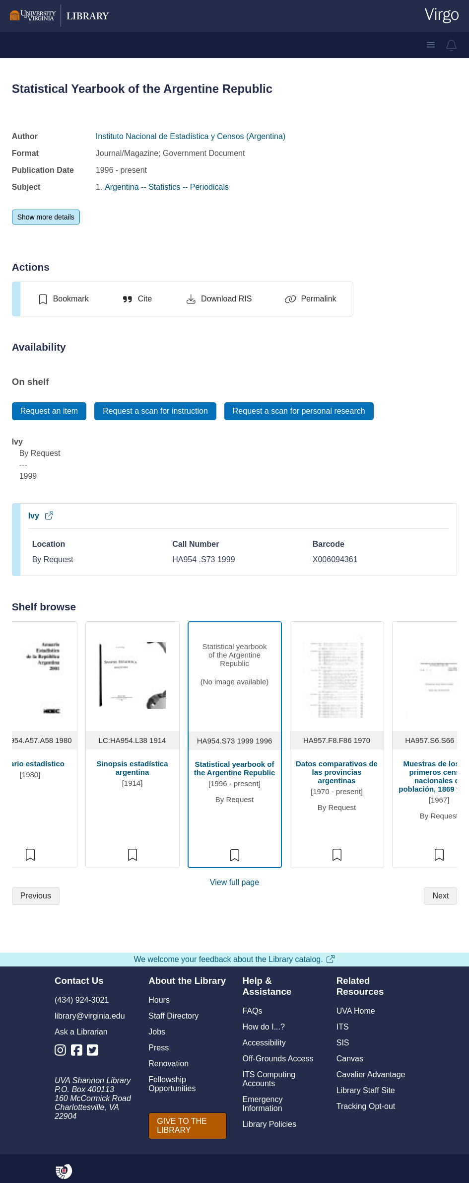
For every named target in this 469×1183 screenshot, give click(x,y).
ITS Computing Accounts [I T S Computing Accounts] (269, 1079)
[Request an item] (49, 411)
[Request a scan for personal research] (299, 411)
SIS (342, 1042)
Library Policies (269, 1124)
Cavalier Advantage (370, 1074)
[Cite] (136, 299)
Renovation (168, 1063)
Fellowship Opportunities (172, 1084)
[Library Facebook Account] (79, 1052)
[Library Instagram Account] (63, 1052)
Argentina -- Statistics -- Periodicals (167, 187)
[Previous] (36, 896)
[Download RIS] (218, 299)
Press (158, 1047)
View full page (234, 882)
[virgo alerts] (452, 45)
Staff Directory (173, 1016)
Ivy (41, 516)
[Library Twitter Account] (95, 1052)
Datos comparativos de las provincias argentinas (337, 772)
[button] (431, 45)
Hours (159, 1000)
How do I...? (264, 1027)
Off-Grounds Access (278, 1058)
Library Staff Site (365, 1090)
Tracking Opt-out (366, 1106)
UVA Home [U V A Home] (355, 1011)
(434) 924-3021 (82, 1000)
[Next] (440, 896)
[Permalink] (310, 299)
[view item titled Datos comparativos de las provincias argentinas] (336, 674)
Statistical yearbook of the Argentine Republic (234, 768)
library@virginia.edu (90, 1016)
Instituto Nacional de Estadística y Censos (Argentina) (190, 136)
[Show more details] (46, 217)
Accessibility (264, 1042)
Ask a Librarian (81, 1032)
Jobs (156, 1032)
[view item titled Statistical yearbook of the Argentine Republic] (234, 675)
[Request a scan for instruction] (155, 411)
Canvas (349, 1058)
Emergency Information (263, 1103)
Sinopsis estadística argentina (132, 767)
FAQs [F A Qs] (253, 1011)
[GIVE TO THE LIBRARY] (187, 1125)
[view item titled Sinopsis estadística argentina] (132, 674)
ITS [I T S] (342, 1027)
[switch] (62, 299)
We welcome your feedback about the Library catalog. (234, 959)
